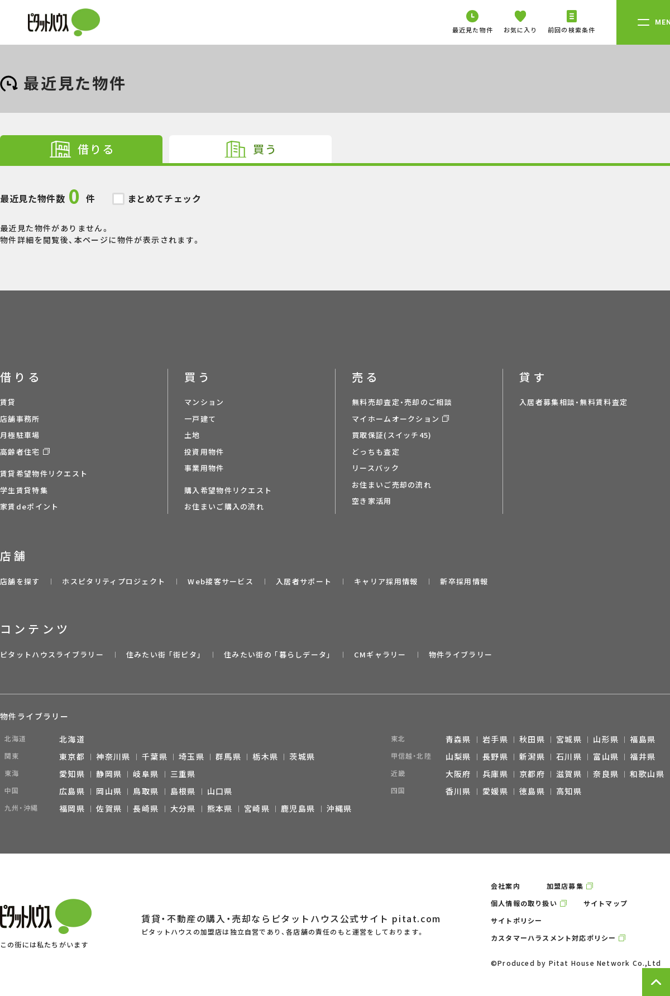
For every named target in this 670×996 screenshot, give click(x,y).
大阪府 (458, 773)
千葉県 (155, 756)
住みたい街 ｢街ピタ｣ (164, 654)
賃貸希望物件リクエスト (44, 473)
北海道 (72, 739)
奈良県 (606, 773)
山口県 (220, 791)
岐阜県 (146, 773)
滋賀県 (569, 773)
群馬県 (228, 756)
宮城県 (569, 739)
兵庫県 (495, 773)
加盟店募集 (565, 885)
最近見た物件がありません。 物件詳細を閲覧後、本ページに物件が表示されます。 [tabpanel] (335, 205)
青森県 (458, 739)
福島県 (642, 739)
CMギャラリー (380, 654)
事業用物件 (204, 468)
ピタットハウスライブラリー (52, 654)
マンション (204, 402)
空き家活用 (372, 500)
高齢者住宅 (20, 451)
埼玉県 (191, 756)
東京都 (72, 756)
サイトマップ (605, 903)
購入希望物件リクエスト (228, 490)
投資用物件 (204, 451)
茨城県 (302, 756)
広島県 (72, 791)
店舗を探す (20, 581)
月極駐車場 (20, 435)
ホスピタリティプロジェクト (113, 581)
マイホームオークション (395, 418)
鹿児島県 (298, 808)
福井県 (642, 756)
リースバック (375, 468)
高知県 (569, 791)
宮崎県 (257, 808)
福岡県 (72, 808)
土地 (192, 435)
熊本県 (220, 808)
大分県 (183, 808)
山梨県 (458, 756)
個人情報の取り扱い (524, 903)
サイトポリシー (516, 920)
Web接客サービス (220, 581)
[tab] (81, 149)
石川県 (569, 756)
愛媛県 (495, 791)
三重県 (183, 773)
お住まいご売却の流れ (392, 484)
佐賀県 (109, 808)
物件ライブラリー (460, 654)
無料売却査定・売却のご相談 (402, 402)
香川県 (458, 791)
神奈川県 (113, 756)
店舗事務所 (20, 418)
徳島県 (532, 791)
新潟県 (532, 756)
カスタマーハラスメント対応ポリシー (553, 937)
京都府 (532, 773)
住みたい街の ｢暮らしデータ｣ (278, 654)
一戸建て (200, 418)
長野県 (495, 756)
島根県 (183, 791)
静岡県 (109, 773)
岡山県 (109, 791)
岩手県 (495, 739)
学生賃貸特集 (24, 490)
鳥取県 (146, 791)
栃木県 (265, 756)
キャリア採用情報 (386, 581)
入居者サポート (304, 581)
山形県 (606, 739)
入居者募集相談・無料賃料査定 (573, 402)
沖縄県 (339, 808)
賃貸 (8, 402)
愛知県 (72, 773)
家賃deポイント (29, 506)
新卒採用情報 (464, 581)
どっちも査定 (376, 451)
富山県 (606, 756)
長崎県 (146, 808)
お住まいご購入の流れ (224, 506)
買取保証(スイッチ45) (392, 435)
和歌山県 (647, 773)
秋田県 (532, 739)
